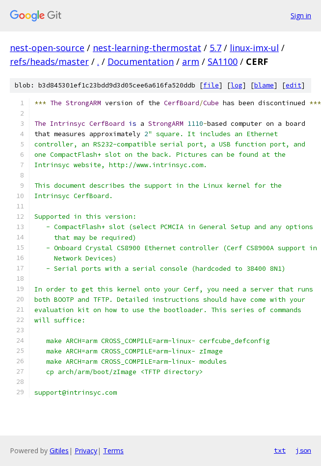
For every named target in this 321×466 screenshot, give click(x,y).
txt (280, 450)
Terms (113, 450)
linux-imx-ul (254, 48)
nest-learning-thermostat (147, 48)
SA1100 (223, 61)
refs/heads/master (49, 61)
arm (190, 61)
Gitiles (59, 450)
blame (264, 85)
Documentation (140, 61)
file (211, 85)
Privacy (86, 450)
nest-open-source (47, 48)
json (303, 450)
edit (293, 85)
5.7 (215, 48)
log (236, 85)
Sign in (301, 15)
